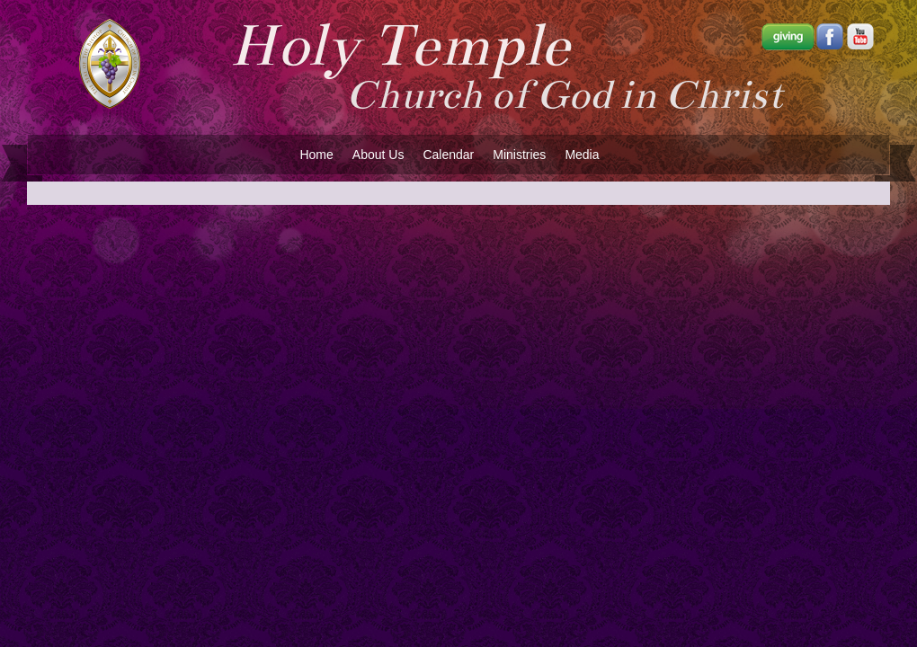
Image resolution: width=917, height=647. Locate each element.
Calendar (448, 154)
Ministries (519, 154)
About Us (378, 154)
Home (316, 154)
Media (582, 154)
